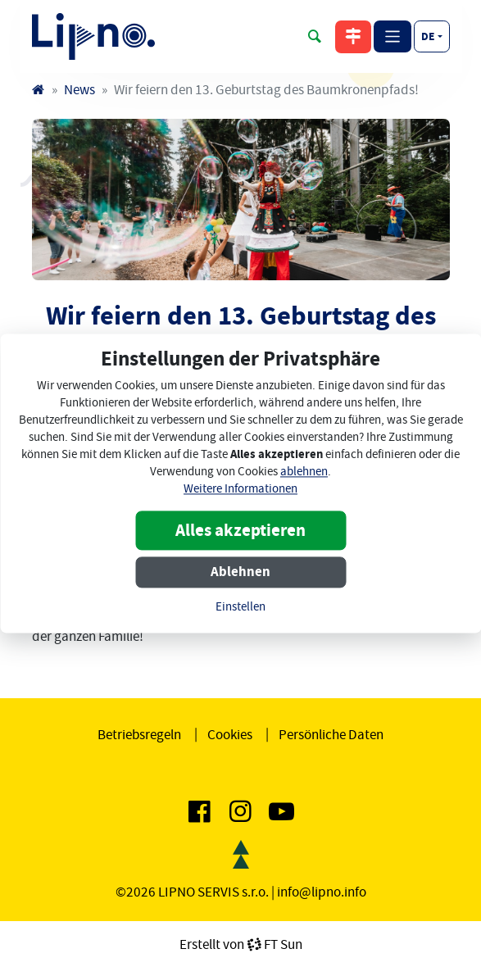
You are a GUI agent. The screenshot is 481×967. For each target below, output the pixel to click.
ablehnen (304, 472)
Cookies (229, 734)
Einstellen (240, 607)
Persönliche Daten (331, 734)
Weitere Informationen (240, 489)
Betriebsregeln (139, 734)
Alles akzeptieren (240, 531)
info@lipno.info (321, 892)
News (79, 89)
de (427, 36)
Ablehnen (240, 572)
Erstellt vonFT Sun (240, 944)
